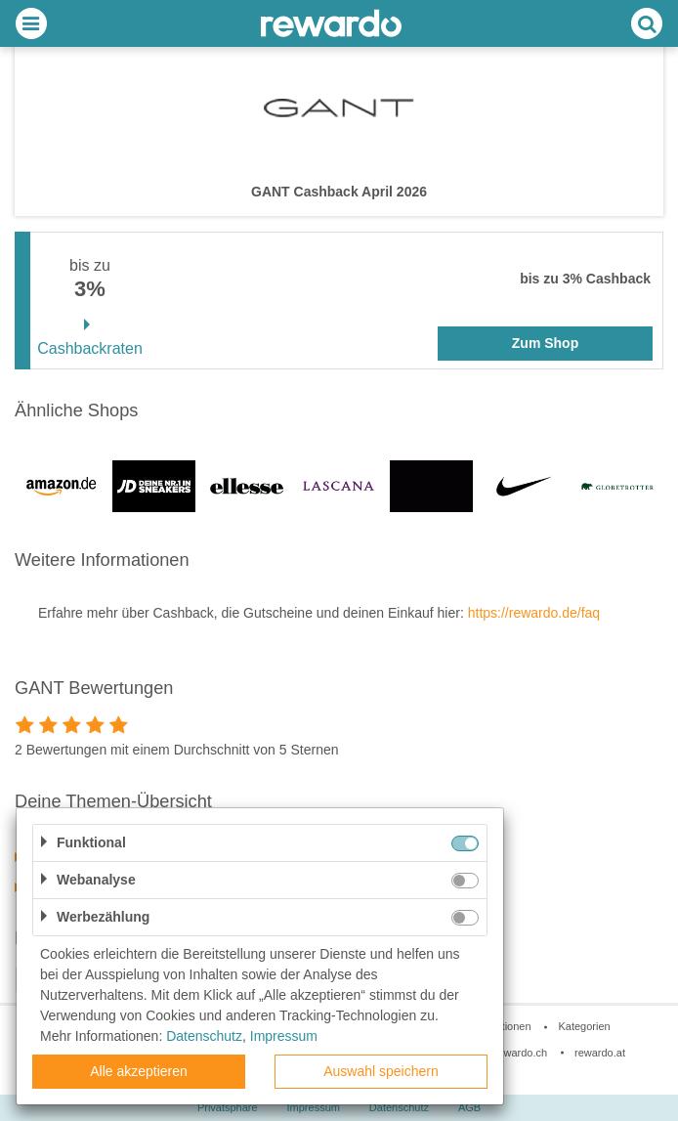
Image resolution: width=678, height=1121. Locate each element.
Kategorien (584, 1026)
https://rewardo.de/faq (534, 613)
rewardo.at (599, 1052)
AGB (469, 1107)
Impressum (313, 1107)
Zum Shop (545, 343)
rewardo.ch (520, 1052)
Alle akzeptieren (139, 1071)
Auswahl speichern (381, 1071)
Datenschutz (399, 1107)
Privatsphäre (227, 1107)
